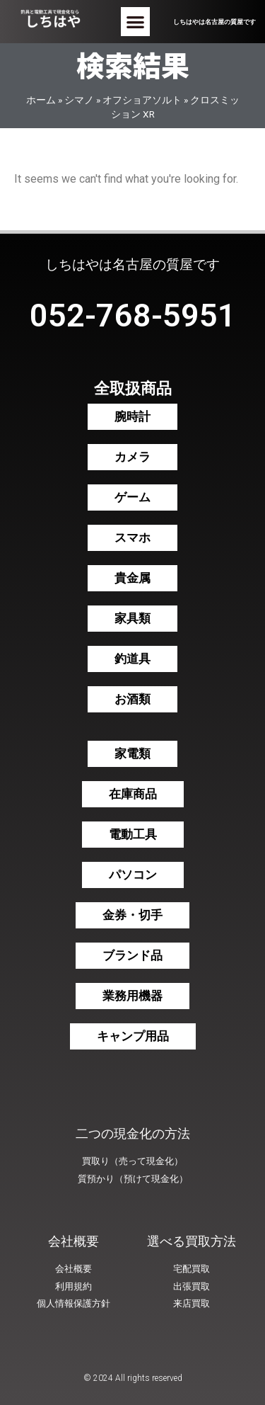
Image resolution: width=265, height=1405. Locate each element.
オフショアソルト (142, 100)
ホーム (41, 100)
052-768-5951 (133, 315)
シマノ (79, 100)
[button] (135, 21)
